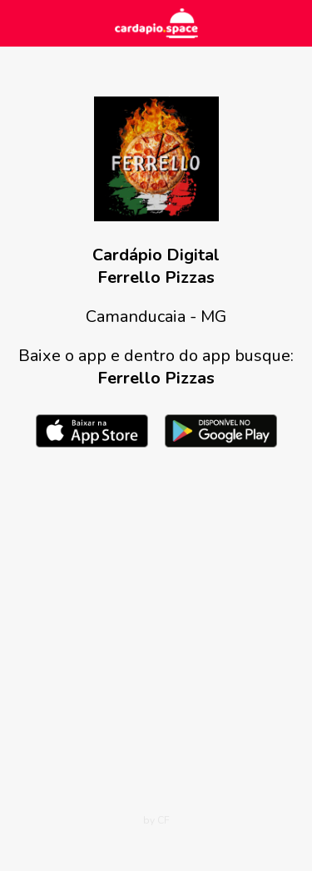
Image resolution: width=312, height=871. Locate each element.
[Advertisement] (156, 634)
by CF (156, 820)
